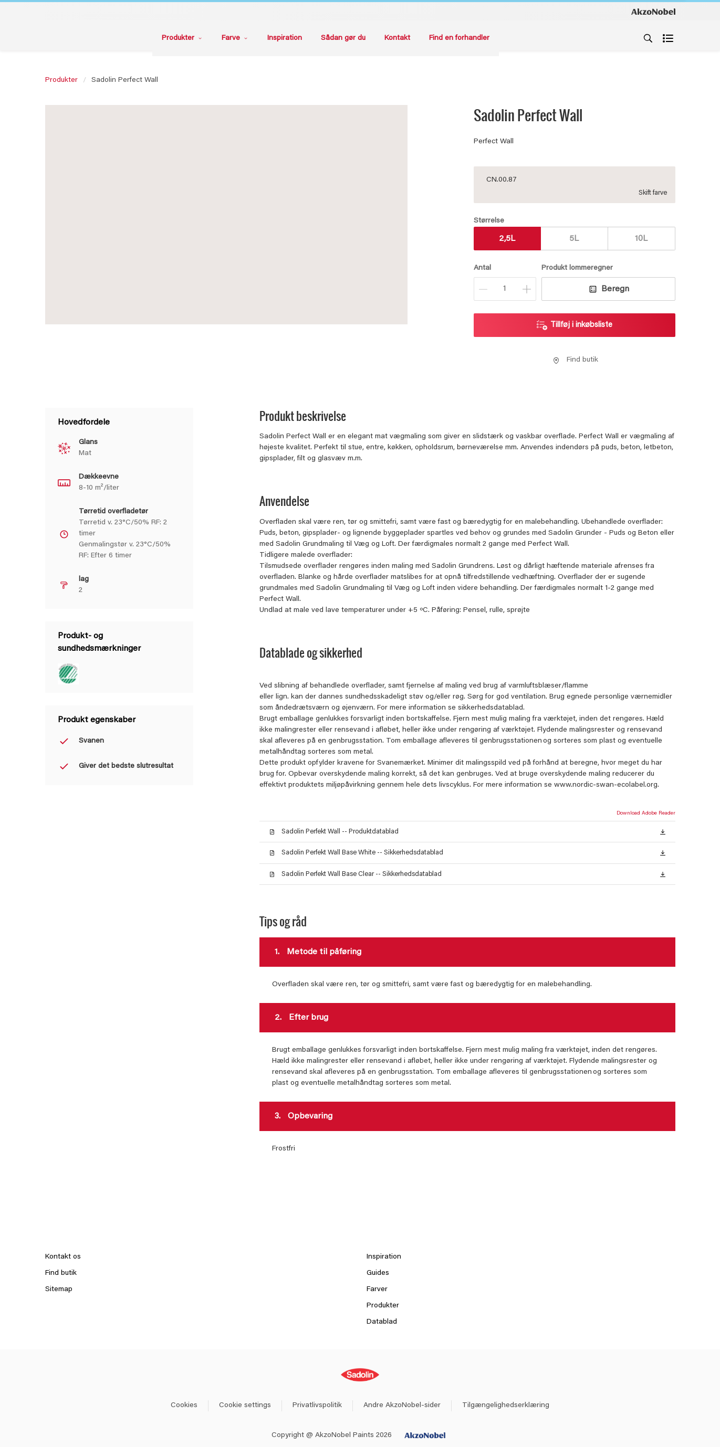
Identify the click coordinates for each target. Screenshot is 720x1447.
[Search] (648, 38)
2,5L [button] (507, 239)
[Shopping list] (669, 38)
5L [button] (574, 239)
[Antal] (505, 289)
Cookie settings (245, 1405)
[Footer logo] (360, 1374)
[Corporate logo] (653, 11)
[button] (663, 831)
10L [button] (641, 239)
